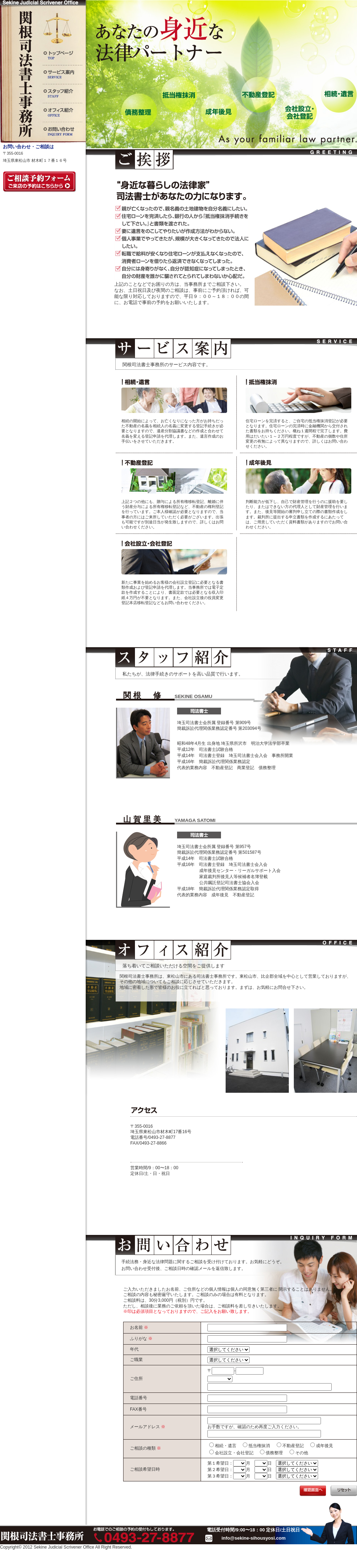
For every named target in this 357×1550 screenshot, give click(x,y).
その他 (301, 1452)
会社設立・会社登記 (234, 1452)
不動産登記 (293, 1445)
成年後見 (324, 1445)
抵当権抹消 (259, 1445)
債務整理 (274, 1452)
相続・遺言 (225, 1445)
